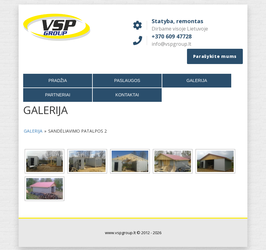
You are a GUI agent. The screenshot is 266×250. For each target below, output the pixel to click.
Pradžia (58, 80)
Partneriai (57, 94)
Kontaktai (127, 94)
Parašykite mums (215, 56)
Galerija (196, 80)
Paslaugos (127, 80)
